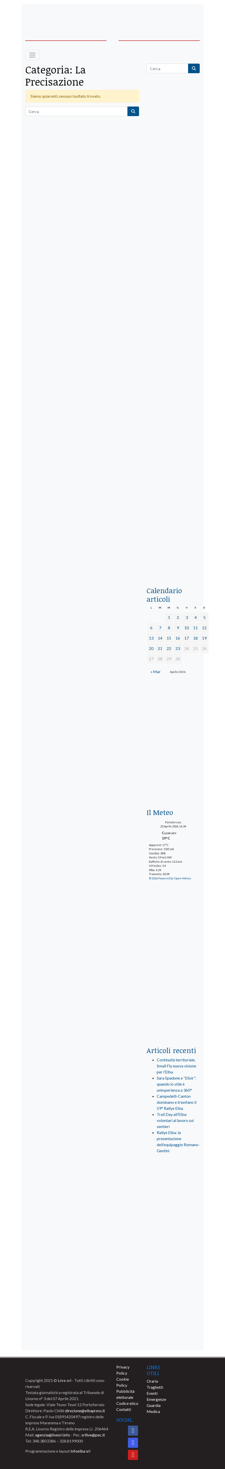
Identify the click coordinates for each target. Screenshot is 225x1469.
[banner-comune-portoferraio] (173, 1266)
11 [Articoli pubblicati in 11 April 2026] (195, 627)
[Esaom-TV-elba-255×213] (173, 703)
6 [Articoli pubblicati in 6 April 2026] (151, 627)
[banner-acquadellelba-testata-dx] (181, 15)
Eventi (152, 1393)
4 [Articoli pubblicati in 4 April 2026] (195, 617)
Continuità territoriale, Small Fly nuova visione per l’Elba (176, 1065)
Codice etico (127, 1403)
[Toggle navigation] (32, 55)
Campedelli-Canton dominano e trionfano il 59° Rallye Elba (176, 1102)
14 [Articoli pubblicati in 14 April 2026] (160, 638)
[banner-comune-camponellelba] (173, 1284)
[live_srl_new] (173, 1178)
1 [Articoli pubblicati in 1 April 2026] (169, 617)
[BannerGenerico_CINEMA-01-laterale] (173, 320)
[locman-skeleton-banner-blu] (173, 512)
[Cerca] (76, 111)
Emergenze (156, 1399)
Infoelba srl (80, 1451)
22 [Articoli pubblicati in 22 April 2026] (169, 648)
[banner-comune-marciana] (173, 1340)
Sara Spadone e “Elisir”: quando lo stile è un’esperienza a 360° (176, 1083)
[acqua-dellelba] (173, 563)
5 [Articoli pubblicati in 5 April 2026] (204, 617)
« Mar (155, 671)
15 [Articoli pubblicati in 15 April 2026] (169, 638)
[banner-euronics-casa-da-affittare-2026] (173, 767)
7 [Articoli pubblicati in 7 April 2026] (160, 627)
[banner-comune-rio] (173, 1303)
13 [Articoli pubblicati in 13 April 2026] (151, 638)
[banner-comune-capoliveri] (173, 1322)
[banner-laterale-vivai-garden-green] (173, 958)
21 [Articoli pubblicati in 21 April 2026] (160, 648)
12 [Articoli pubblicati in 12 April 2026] (204, 627)
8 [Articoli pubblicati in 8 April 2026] (169, 627)
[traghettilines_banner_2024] (173, 182)
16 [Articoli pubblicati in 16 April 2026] (177, 638)
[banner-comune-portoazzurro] (173, 1228)
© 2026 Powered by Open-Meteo (170, 878)
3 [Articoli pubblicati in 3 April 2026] (187, 617)
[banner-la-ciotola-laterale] (173, 416)
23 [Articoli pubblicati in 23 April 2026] (177, 648)
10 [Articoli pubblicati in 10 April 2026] (186, 627)
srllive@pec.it (93, 1434)
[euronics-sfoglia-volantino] (173, 271)
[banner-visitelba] (173, 1210)
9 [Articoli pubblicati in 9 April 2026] (178, 627)
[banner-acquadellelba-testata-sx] (44, 15)
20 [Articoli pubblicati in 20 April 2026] (151, 648)
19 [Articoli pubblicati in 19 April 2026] (204, 638)
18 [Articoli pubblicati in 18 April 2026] (195, 638)
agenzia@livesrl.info (52, 1434)
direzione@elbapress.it (85, 1410)
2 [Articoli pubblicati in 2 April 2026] (178, 617)
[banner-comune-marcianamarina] (173, 1247)
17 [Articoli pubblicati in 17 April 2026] (186, 638)
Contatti (123, 1409)
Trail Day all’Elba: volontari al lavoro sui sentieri (175, 1120)
